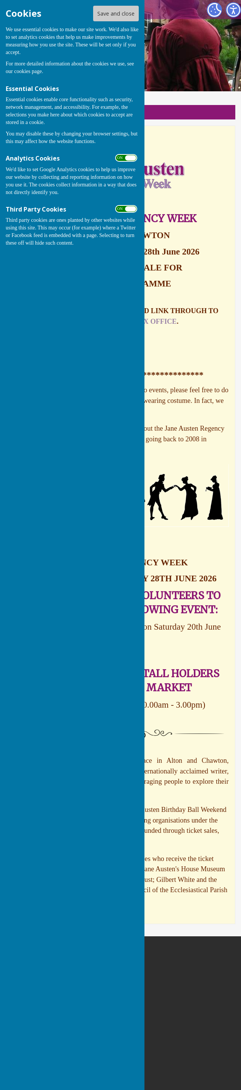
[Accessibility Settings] (233, 10)
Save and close (116, 13)
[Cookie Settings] (214, 10)
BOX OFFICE (155, 321)
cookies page (28, 71)
